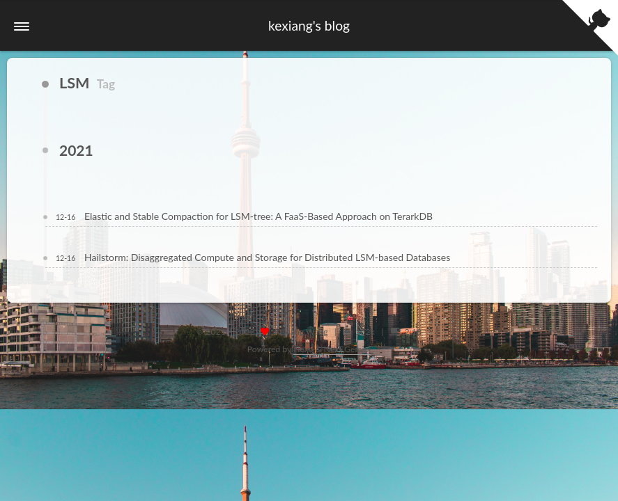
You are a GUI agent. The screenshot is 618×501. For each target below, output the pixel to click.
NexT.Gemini (347, 349)
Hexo (303, 349)
